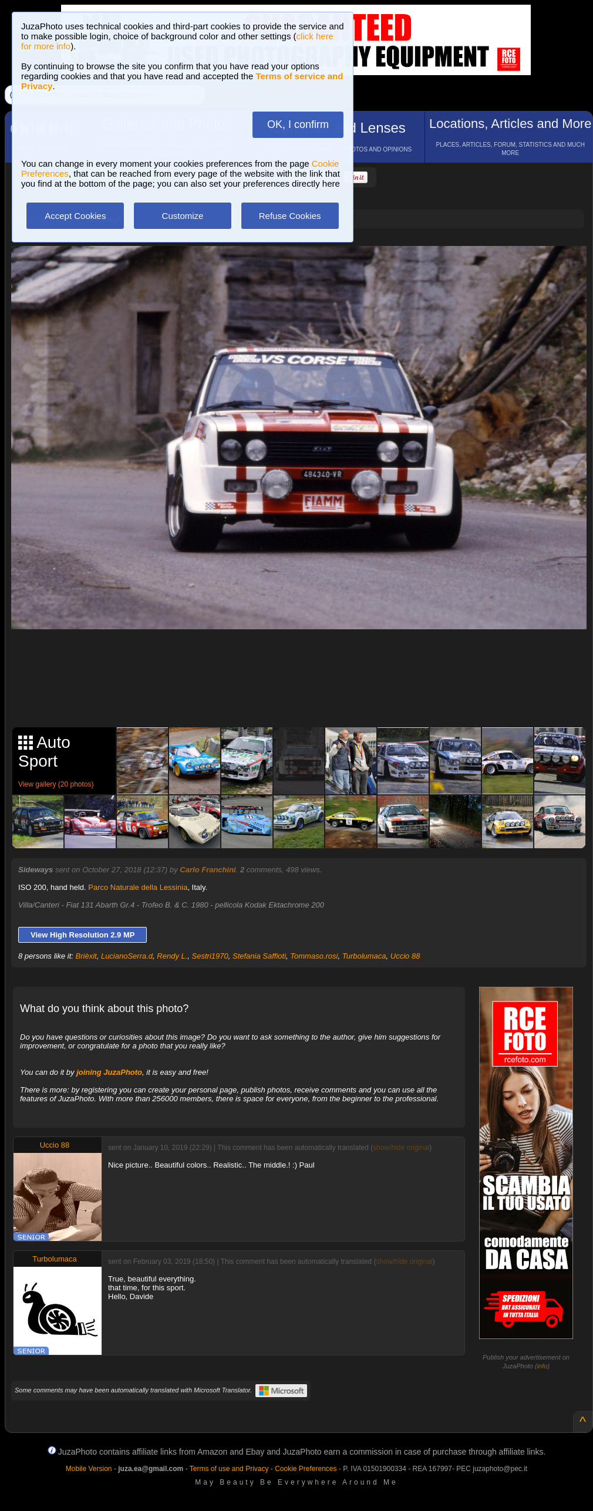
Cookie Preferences (305, 1469)
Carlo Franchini (207, 869)
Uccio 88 (405, 956)
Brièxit (86, 956)
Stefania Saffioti (259, 956)
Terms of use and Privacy (229, 1469)
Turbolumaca (364, 956)
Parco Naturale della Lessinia (137, 887)
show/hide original (401, 1148)
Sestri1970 (210, 956)
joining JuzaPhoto (109, 1072)
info (542, 1366)
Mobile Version (89, 1469)
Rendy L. (172, 956)
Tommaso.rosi (314, 956)
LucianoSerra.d (127, 956)
